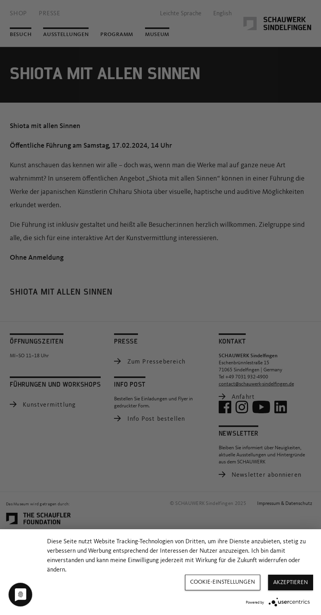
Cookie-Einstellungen (222, 582)
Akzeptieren (290, 583)
